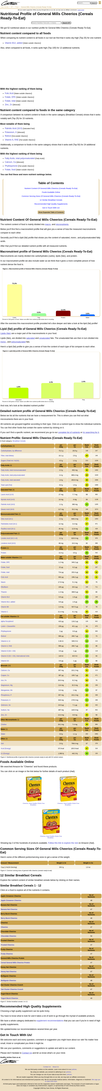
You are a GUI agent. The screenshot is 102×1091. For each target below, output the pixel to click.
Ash (2, 743)
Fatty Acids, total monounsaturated (13, 470)
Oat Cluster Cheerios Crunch (12, 989)
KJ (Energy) (5, 753)
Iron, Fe (3, 680)
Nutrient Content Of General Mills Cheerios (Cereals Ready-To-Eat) (50, 188)
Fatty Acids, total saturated (10, 480)
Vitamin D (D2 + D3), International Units (15, 656)
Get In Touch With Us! (51, 208)
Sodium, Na (5, 710)
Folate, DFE (10, 97)
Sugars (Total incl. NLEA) (10, 461)
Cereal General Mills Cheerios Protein (15, 963)
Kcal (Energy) (6, 748)
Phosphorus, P (6, 695)
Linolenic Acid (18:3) (8, 543)
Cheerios (4, 927)
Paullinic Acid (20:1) (8, 529)
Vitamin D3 (5, 661)
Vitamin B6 (5, 607)
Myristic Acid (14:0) (8, 499)
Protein (3, 553)
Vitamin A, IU (5, 641)
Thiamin (4, 592)
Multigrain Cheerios (8, 980)
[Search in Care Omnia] (83, 3)
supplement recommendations (49, 1020)
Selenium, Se (6, 705)
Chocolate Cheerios (8, 936)
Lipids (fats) (5, 333)
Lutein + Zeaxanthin (8, 626)
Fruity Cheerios (7, 954)
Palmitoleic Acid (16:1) (9, 524)
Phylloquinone (11, 166)
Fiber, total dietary (7, 456)
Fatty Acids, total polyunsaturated (20, 158)
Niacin (3, 582)
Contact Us (27, 1053)
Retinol (8, 136)
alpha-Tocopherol (7, 621)
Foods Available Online (51, 192)
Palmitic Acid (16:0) (13, 128)
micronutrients (62, 224)
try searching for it (91, 432)
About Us (56, 1067)
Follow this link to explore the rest (63, 843)
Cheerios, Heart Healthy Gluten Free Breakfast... (34, 804)
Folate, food (10, 169)
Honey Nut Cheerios (8, 971)
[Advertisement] (51, 69)
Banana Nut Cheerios (9, 909)
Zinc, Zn (8, 104)
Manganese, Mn (6, 690)
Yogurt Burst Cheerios (9, 998)
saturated (30, 338)
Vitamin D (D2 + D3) (8, 651)
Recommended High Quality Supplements (51, 204)
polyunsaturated (18, 342)
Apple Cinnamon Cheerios (11, 900)
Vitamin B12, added (13, 43)
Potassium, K (11, 132)
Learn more (81, 10)
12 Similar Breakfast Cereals (51, 200)
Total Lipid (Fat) (6, 485)
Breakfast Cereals (19, 441)
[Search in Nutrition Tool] (46, 23)
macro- (48, 224)
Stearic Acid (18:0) (7, 509)
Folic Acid (9, 93)
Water (3, 734)
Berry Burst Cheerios (9, 918)
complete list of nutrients (69, 432)
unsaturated (44, 338)
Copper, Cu (5, 675)
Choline (3, 724)
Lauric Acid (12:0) (7, 494)
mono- (3, 342)
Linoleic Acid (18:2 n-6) (9, 538)
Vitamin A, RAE (12, 140)
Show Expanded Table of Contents (51, 212)
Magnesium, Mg (6, 685)
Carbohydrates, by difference (11, 451)
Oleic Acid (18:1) (7, 519)
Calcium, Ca (10, 162)
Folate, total (10, 101)
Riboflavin (4, 587)
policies (74, 1069)
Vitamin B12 (5, 597)
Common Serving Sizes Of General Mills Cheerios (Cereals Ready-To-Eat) (51, 196)
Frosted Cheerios (7, 945)
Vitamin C (4, 612)
